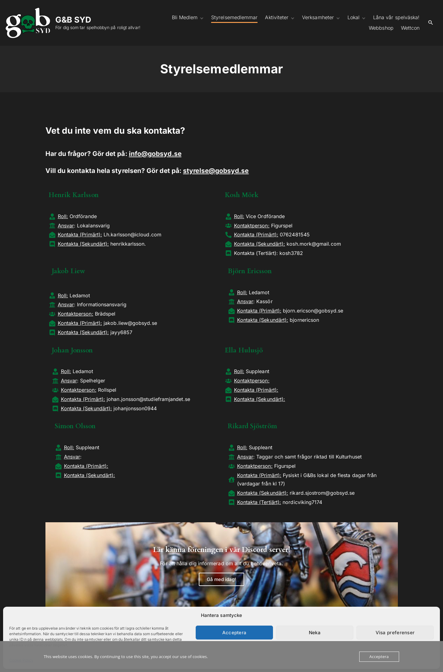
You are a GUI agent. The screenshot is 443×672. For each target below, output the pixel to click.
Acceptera (234, 632)
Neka (315, 632)
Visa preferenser (395, 632)
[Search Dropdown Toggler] (430, 22)
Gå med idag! (221, 579)
